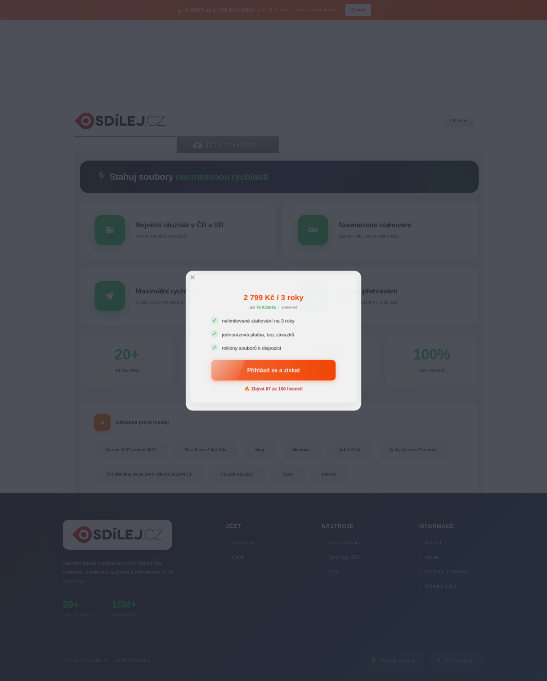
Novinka (301, 450)
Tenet (287, 474)
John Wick (349, 450)
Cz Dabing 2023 (237, 474)
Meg (259, 450)
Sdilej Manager (341, 542)
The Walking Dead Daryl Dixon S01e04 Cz (149, 474)
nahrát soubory (225, 144)
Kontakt (429, 542)
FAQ (330, 571)
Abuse (428, 557)
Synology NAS (340, 557)
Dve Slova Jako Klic (205, 450)
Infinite (329, 474)
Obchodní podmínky (443, 571)
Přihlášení (239, 542)
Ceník (235, 557)
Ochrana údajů (437, 586)
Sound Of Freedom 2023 (131, 450)
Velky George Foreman (413, 450)
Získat (358, 10)
